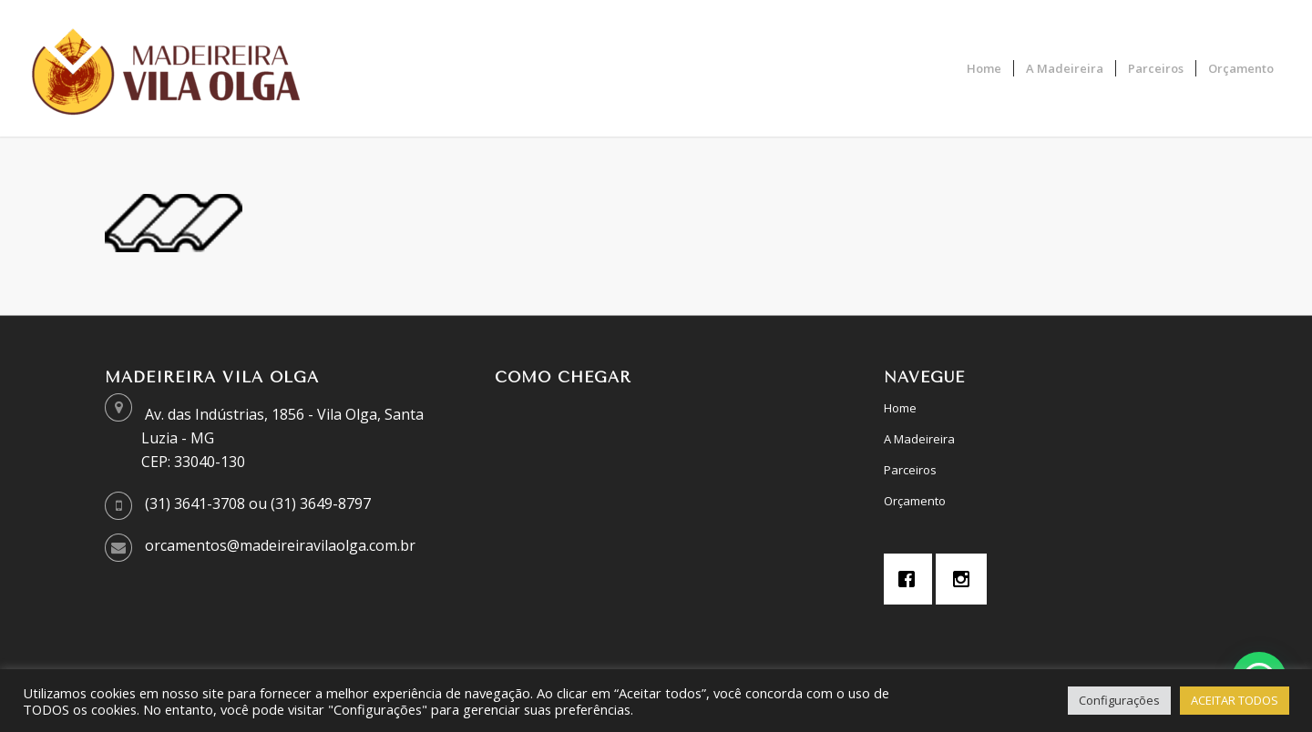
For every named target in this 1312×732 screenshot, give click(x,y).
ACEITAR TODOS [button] (1234, 700)
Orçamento (915, 501)
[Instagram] (965, 579)
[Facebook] (911, 579)
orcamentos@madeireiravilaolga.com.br (280, 545)
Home (900, 408)
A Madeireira (919, 439)
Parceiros (910, 470)
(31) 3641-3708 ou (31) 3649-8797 (258, 503)
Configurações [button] (1119, 700)
